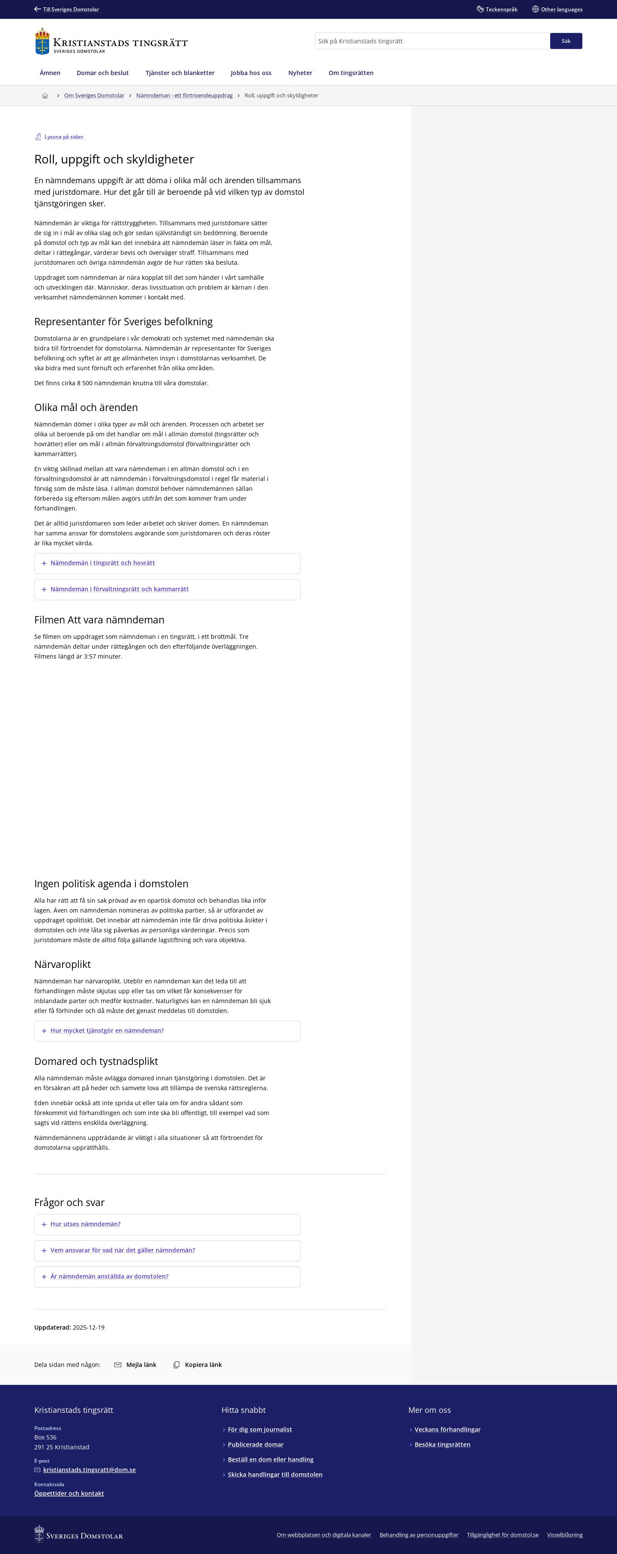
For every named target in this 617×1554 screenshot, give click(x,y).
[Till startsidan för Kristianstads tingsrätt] (111, 41)
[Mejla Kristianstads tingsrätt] (85, 1470)
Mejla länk (135, 1365)
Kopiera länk (197, 1365)
